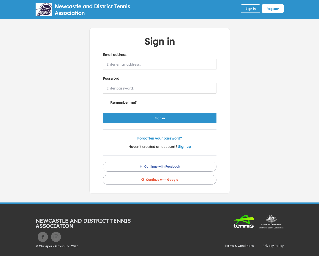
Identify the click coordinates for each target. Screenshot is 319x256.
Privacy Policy (273, 246)
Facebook (43, 237)
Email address (114, 54)
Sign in (250, 9)
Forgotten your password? (159, 138)
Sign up (184, 146)
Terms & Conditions (239, 246)
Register (273, 9)
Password (111, 78)
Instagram (56, 237)
